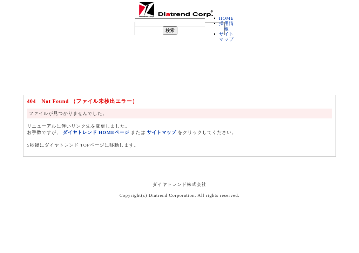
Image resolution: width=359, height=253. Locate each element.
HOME (226, 18)
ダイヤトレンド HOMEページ (96, 132)
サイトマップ (226, 36)
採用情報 (226, 26)
